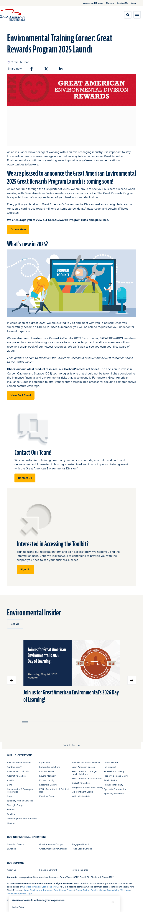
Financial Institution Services (86, 762)
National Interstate (81, 796)
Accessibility (113, 890)
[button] (112, 902)
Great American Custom (84, 766)
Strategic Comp (14, 805)
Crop (9, 796)
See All (15, 624)
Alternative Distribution (18, 771)
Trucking (11, 814)
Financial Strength (48, 869)
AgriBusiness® (14, 766)
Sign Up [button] (25, 569)
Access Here (18, 229)
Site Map (125, 890)
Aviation (11, 780)
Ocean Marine (111, 762)
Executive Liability (48, 784)
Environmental (46, 771)
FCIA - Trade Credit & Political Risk (54, 790)
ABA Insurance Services (19, 762)
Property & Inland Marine (116, 775)
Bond (9, 784)
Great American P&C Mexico (53, 848)
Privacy (70, 890)
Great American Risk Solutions (87, 778)
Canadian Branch (15, 844)
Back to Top (71, 745)
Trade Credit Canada (82, 848)
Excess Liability (47, 780)
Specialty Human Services (20, 800)
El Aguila (11, 848)
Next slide (131, 680)
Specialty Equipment (114, 793)
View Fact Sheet (21, 395)
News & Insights (80, 869)
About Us (11, 869)
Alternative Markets (17, 775)
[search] (128, 15)
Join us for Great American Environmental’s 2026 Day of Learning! (71, 696)
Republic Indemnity (113, 784)
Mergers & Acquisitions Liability (87, 787)
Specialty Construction (115, 789)
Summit (11, 809)
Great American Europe (51, 844)
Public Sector (110, 780)
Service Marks (98, 890)
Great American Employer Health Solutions (84, 772)
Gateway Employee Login (19, 893)
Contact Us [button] (25, 478)
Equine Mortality (47, 775)
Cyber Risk (44, 762)
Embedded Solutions (49, 766)
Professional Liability (114, 771)
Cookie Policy (82, 890)
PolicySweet (110, 766)
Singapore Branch (80, 844)
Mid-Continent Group (82, 791)
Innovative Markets (81, 782)
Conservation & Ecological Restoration (20, 790)
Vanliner (11, 822)
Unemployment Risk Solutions (22, 818)
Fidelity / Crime (47, 796)
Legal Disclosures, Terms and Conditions (44, 890)
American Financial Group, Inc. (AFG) (40, 886)
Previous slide (11, 680)
